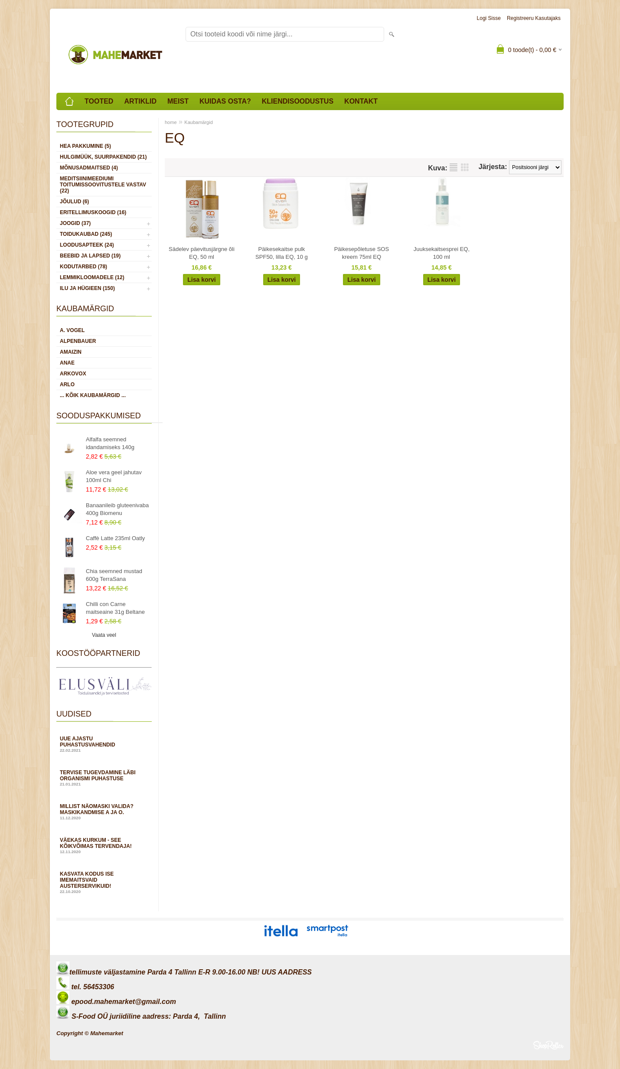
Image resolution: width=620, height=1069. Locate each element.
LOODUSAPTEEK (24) (87, 245)
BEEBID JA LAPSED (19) (90, 256)
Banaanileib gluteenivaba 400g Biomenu (117, 509)
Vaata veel (104, 635)
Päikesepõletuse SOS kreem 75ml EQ (361, 253)
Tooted (99, 101)
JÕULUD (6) (74, 202)
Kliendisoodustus (297, 101)
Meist (178, 101)
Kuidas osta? (225, 101)
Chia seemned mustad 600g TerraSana (114, 575)
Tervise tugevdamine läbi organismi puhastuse (104, 777)
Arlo (67, 384)
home (171, 122)
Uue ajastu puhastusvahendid (104, 744)
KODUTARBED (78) (83, 267)
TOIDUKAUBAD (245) (86, 234)
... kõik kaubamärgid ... (93, 395)
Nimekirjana (453, 167)
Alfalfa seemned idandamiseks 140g (110, 443)
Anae (67, 363)
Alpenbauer (78, 341)
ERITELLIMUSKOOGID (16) (93, 212)
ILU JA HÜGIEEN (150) (87, 288)
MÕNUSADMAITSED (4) (89, 168)
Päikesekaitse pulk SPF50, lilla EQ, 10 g (281, 253)
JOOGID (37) (75, 223)
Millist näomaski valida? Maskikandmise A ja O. (104, 811)
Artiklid (140, 101)
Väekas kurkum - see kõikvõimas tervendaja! (104, 845)
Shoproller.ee (548, 1045)
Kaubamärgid (198, 122)
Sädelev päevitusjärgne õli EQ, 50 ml (202, 253)
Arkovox (73, 374)
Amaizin (71, 352)
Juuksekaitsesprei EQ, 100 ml (442, 253)
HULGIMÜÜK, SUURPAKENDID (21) (103, 157)
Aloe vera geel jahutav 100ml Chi (114, 476)
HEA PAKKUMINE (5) (85, 146)
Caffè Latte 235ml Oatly (115, 538)
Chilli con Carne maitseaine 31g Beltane (115, 608)
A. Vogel (72, 330)
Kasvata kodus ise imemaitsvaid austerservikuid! (104, 882)
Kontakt (361, 101)
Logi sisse (489, 18)
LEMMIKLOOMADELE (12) (92, 277)
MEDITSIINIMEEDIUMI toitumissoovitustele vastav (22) (103, 185)
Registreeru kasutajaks (534, 18)
